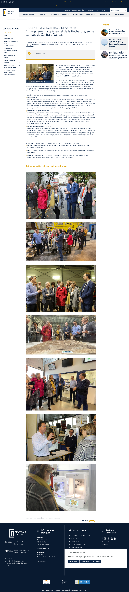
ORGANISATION (8, 39)
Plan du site (57, 590)
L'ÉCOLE (6, 36)
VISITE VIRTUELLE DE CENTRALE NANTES (10, 69)
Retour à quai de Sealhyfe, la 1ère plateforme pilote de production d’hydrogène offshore (117, 43)
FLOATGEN (84, 101)
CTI (6, 567)
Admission (71, 2)
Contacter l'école (43, 548)
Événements (106, 544)
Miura (29, 150)
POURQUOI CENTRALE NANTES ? (10, 56)
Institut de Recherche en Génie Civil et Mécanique (76, 89)
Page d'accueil (11, 19)
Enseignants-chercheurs (79, 10)
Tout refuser (96, 561)
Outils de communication (77, 544)
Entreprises (91, 10)
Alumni (98, 10)
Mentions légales (47, 590)
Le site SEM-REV (32, 97)
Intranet (96, 2)
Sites (57, 6)
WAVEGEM (84, 106)
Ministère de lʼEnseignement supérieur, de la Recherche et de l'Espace (16, 563)
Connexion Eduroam (76, 547)
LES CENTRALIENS (9, 65)
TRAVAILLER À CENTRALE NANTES (9, 74)
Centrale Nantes (22, 19)
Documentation (80, 2)
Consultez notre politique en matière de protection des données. (91, 557)
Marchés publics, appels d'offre (79, 538)
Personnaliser (85, 561)
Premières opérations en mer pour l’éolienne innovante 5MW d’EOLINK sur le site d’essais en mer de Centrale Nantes (118, 55)
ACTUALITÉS (32, 19)
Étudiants (67, 10)
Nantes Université (61, 2)
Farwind (30, 145)
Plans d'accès (41, 561)
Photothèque (115, 2)
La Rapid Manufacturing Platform (39, 126)
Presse (104, 10)
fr (121, 2)
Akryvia (30, 155)
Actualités (105, 541)
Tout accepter (73, 561)
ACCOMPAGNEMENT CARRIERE (9, 61)
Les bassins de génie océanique (38, 111)
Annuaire (89, 2)
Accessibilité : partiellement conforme (74, 590)
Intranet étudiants (105, 2)
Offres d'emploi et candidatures (79, 535)
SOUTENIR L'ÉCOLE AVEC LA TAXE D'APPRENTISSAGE (11, 44)
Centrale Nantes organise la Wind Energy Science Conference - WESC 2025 (118, 31)
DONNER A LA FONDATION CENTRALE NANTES (10, 50)
